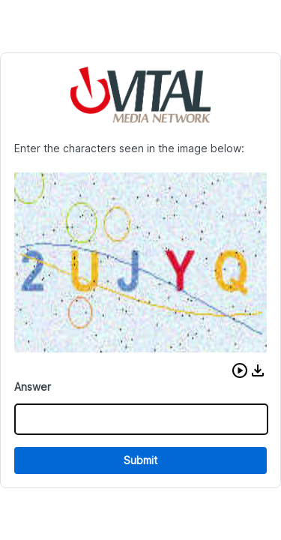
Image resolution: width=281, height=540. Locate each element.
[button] (240, 371)
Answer (32, 386)
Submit (140, 460)
